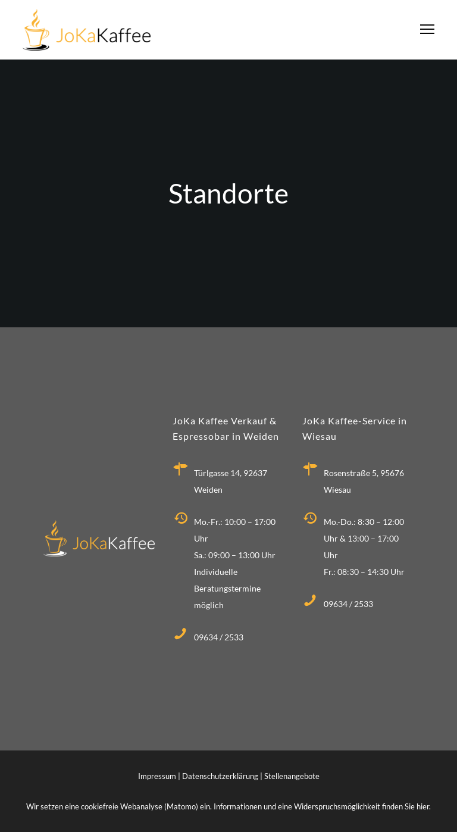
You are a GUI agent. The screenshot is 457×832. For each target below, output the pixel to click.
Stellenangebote (292, 776)
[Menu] (421, 30)
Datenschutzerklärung (220, 776)
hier (423, 806)
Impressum (157, 776)
